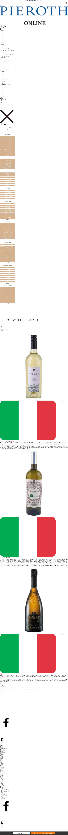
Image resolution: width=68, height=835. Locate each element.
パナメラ (7, 249)
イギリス (1, 779)
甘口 (7, 183)
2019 (7, 302)
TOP (0, 28)
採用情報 (2, 796)
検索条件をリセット (21, 833)
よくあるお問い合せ (4, 795)
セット (7, 155)
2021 (7, 298)
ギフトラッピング (2, 785)
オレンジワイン (7, 145)
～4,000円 (7, 190)
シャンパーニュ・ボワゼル (7, 259)
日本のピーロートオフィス (5, 789)
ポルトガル (1, 775)
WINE (1, 29)
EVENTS (1, 98)
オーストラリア (7, 217)
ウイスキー (7, 151)
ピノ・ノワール (7, 228)
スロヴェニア (2, 771)
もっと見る (7, 219)
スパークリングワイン (7, 141)
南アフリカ (1, 777)
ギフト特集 (1, 784)
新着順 (2, 330)
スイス (7, 279)
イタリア (7, 207)
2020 (7, 300)
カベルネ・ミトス (7, 236)
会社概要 (2, 788)
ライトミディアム (7, 162)
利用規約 (2, 792)
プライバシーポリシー (4, 797)
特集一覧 (1, 787)
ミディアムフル (7, 166)
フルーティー (8, 179)
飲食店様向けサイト (4, 798)
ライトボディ (8, 160)
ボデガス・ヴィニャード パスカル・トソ (7, 247)
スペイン (7, 277)
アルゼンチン (8, 211)
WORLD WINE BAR (3, 99)
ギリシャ (1, 782)
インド (7, 215)
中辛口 (7, 175)
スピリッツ (7, 153)
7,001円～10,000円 (8, 194)
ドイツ (7, 205)
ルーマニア (1, 776)
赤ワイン (1, 746)
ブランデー (7, 147)
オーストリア (2, 768)
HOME (1, 100)
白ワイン (7, 139)
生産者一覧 (1, 757)
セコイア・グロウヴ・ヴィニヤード (8, 257)
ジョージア (1, 780)
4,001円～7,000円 (7, 192)
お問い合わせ (3, 794)
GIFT (1, 97)
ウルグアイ (7, 213)
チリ (7, 267)
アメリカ (7, 209)
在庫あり (62, 401)
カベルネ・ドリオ (7, 234)
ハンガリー (1, 774)
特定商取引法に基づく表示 (5, 791)
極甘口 (7, 185)
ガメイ (7, 238)
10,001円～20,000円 (7, 196)
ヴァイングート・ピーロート (7, 244)
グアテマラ (1, 781)
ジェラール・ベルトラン (8, 255)
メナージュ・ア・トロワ (8, 261)
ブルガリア (1, 778)
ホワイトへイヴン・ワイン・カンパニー (7, 252)
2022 (7, 296)
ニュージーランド (7, 281)
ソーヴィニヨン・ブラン (7, 232)
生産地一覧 (1, 756)
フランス (7, 203)
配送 (1, 790)
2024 (7, 287)
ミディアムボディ (7, 164)
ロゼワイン (7, 143)
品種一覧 (1, 758)
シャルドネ (7, 230)
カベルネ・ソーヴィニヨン (7, 224)
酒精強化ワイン (7, 149)
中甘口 (7, 181)
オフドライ (7, 177)
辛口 (7, 173)
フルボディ (7, 168)
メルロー (7, 226)
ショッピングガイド (4, 793)
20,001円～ (7, 198)
